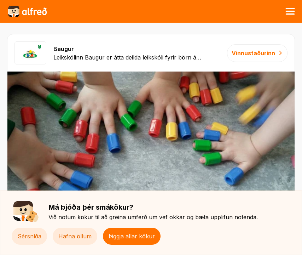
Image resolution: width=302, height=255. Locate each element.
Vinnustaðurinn (257, 53)
